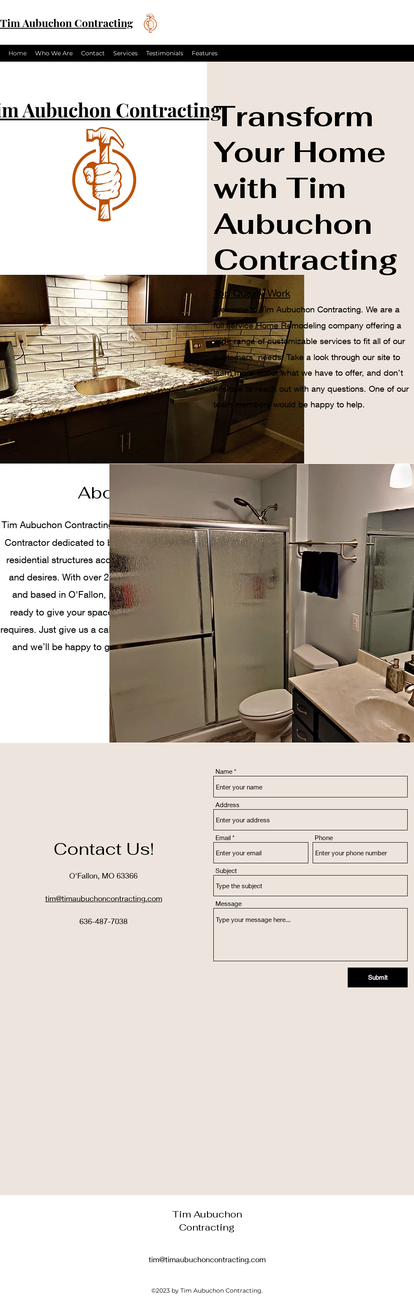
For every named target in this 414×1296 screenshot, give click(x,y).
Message (228, 903)
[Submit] (378, 977)
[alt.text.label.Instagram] (399, 53)
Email (223, 838)
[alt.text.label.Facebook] (386, 53)
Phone (324, 838)
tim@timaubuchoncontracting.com (207, 1259)
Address (227, 805)
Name (223, 771)
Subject (226, 871)
